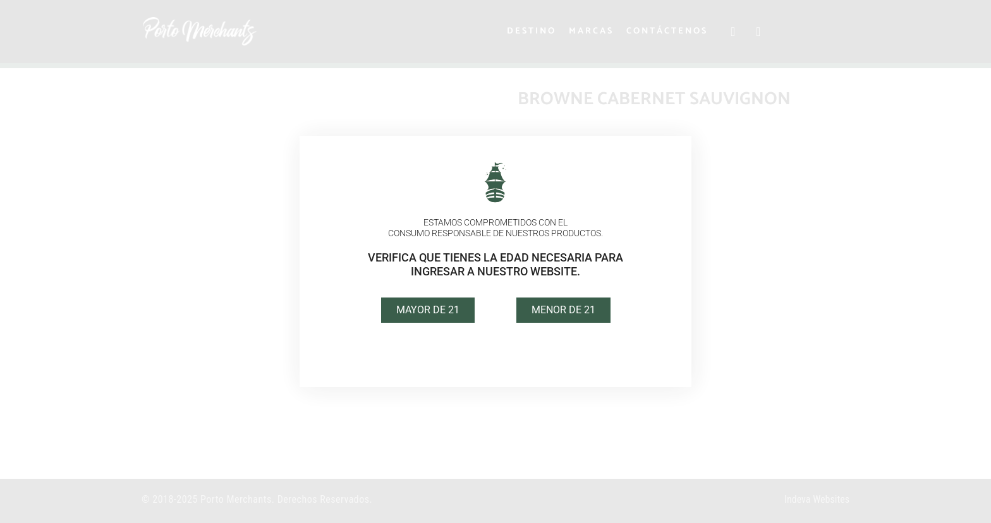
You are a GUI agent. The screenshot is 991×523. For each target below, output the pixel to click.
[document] (495, 261)
